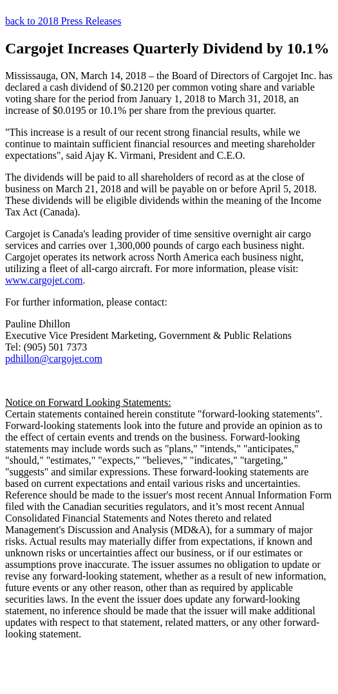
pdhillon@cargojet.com (53, 358)
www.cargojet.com (43, 280)
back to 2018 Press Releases (63, 20)
